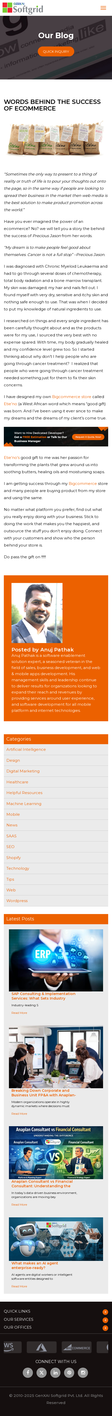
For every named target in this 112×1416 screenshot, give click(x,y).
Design (13, 760)
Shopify (13, 857)
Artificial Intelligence (26, 749)
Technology (17, 868)
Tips (10, 879)
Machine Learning (23, 803)
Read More (19, 1013)
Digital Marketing (23, 771)
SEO (10, 846)
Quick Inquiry (56, 51)
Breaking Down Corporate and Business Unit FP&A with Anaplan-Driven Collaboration (43, 1095)
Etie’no (10, 403)
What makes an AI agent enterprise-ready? (34, 1265)
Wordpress (17, 900)
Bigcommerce (83, 483)
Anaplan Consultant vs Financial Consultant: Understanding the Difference (42, 1186)
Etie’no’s (12, 457)
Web (11, 890)
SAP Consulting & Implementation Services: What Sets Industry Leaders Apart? (43, 998)
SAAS (11, 836)
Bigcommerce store (71, 396)
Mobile (13, 814)
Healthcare (17, 782)
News (11, 825)
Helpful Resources (24, 792)
